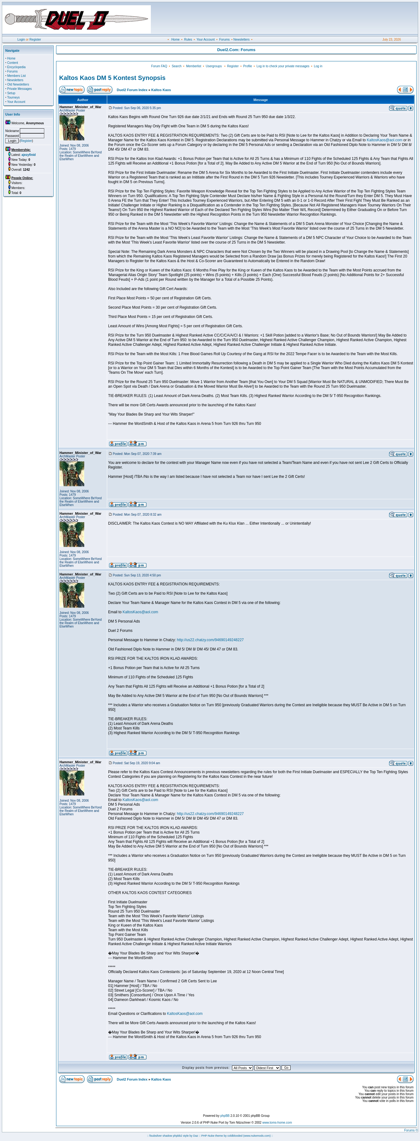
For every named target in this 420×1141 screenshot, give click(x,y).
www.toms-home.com (277, 1122)
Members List (16, 75)
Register (35, 39)
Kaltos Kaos (161, 90)
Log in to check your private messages (282, 66)
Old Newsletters (18, 84)
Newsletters (241, 39)
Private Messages (19, 88)
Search (177, 66)
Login (21, 39)
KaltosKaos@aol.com (384, 140)
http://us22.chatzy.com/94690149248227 (210, 640)
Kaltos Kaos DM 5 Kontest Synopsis (112, 77)
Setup (11, 93)
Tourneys (13, 97)
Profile (247, 66)
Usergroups (214, 66)
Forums (224, 39)
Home (175, 39)
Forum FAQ (159, 66)
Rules (188, 39)
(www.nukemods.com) (257, 1135)
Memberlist (193, 66)
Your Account (205, 39)
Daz (195, 1135)
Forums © (411, 1130)
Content (12, 62)
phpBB (225, 1115)
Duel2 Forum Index (132, 90)
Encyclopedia (16, 67)
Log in (318, 66)
